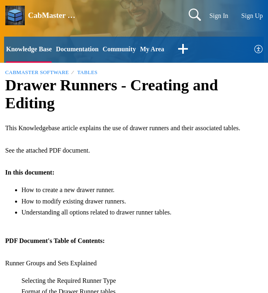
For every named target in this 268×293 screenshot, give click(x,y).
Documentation (77, 49)
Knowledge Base (29, 49)
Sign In (219, 15)
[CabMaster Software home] (15, 15)
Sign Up (252, 15)
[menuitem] (259, 49)
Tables (87, 72)
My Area (152, 49)
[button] (183, 49)
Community (119, 49)
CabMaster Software (37, 72)
